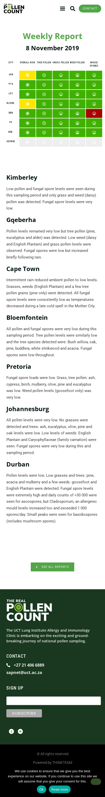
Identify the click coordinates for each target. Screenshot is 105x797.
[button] (72, 8)
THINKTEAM (62, 763)
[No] (96, 781)
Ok (41, 789)
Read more (59, 789)
